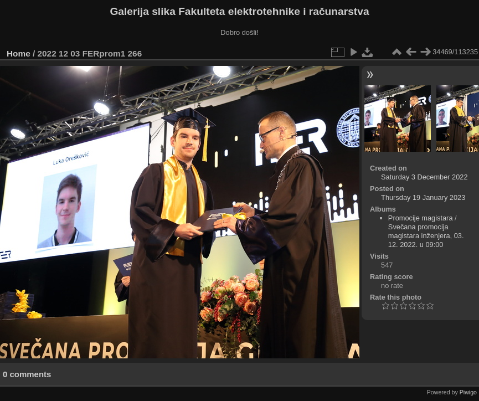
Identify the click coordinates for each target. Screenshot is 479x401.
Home (18, 53)
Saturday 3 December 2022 (424, 177)
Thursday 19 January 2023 (423, 197)
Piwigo (468, 392)
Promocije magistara (420, 218)
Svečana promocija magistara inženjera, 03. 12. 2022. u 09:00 (426, 236)
